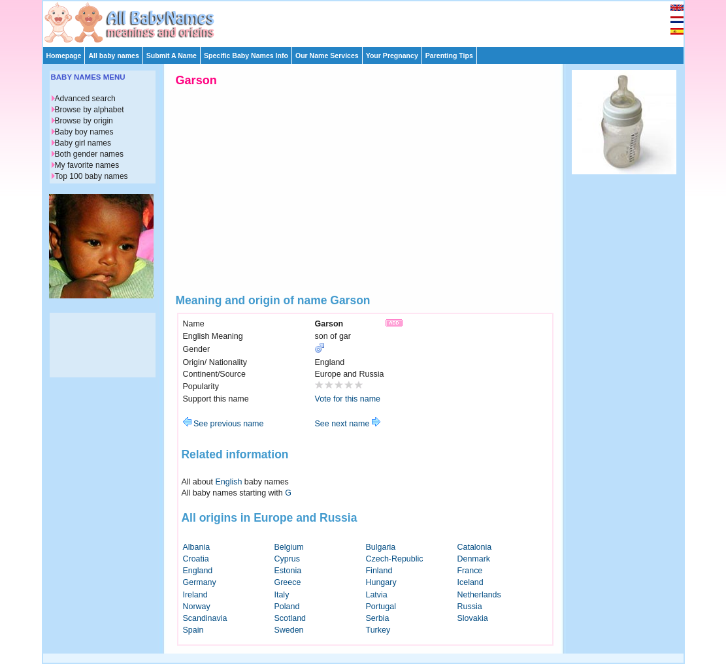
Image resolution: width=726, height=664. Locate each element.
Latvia (377, 594)
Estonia (288, 570)
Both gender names (89, 154)
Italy (281, 594)
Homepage (64, 55)
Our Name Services (327, 55)
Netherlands (479, 594)
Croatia (196, 558)
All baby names (113, 55)
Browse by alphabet (89, 109)
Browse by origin (84, 120)
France (470, 570)
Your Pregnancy (392, 55)
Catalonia (474, 547)
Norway (196, 606)
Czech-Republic (394, 558)
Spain (193, 630)
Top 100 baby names (91, 176)
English (229, 481)
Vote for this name (348, 398)
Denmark (474, 558)
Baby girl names (83, 143)
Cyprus (287, 558)
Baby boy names (84, 131)
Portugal (381, 606)
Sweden (289, 630)
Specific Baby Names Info (246, 55)
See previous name (223, 423)
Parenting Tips (449, 55)
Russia (469, 606)
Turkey (378, 630)
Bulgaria (381, 547)
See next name (347, 423)
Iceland (470, 582)
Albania (196, 547)
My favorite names (87, 165)
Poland (287, 606)
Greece (287, 582)
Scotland (290, 618)
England (198, 570)
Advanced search (85, 98)
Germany (199, 582)
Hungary (381, 582)
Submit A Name (171, 55)
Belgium (289, 547)
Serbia (377, 618)
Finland (379, 570)
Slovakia (472, 618)
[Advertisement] (369, 20)
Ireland (195, 594)
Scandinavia (205, 618)
